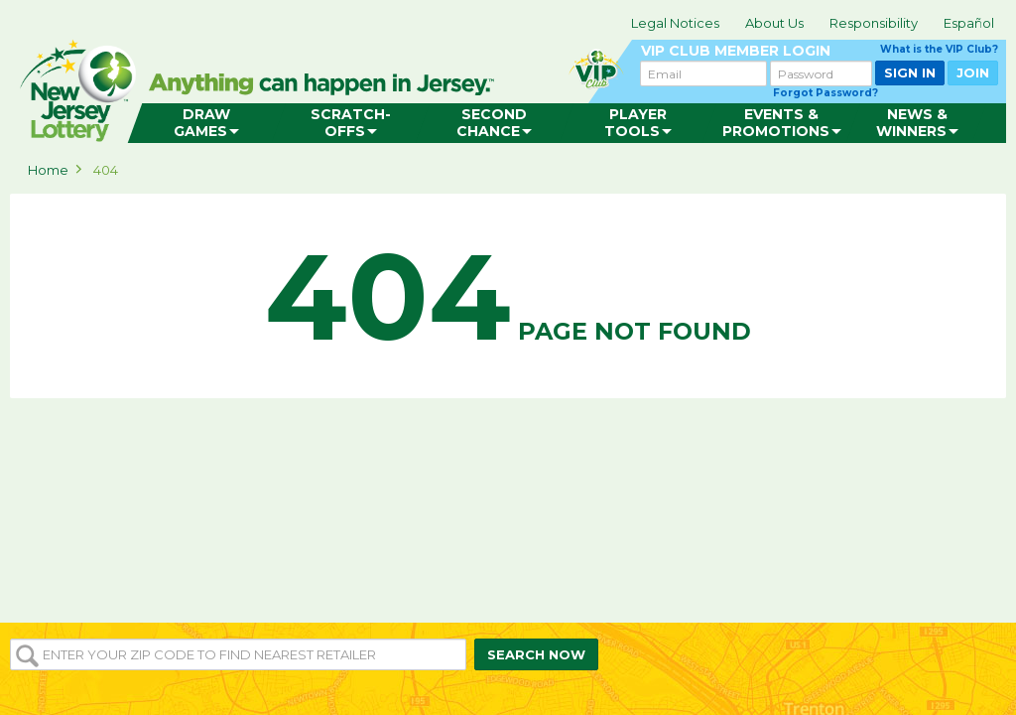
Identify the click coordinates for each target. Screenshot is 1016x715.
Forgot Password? (825, 92)
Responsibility (873, 23)
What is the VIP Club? (939, 49)
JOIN (972, 72)
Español (969, 23)
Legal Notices (675, 23)
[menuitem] (207, 123)
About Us (774, 23)
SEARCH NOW (536, 654)
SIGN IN (910, 72)
